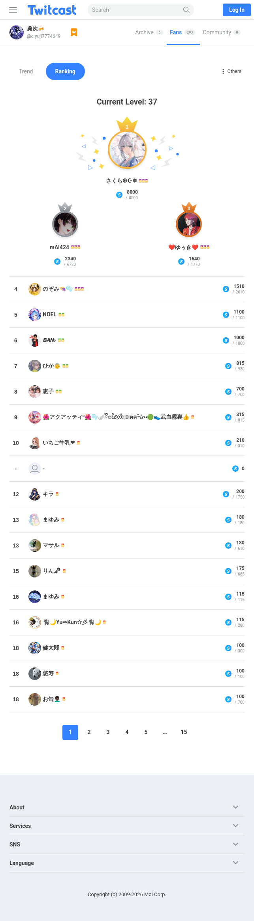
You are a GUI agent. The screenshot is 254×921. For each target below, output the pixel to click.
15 (184, 732)
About (16, 807)
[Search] (186, 10)
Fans (183, 32)
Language (21, 863)
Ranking (65, 71)
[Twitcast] (53, 10)
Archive (149, 32)
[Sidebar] (11, 10)
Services (20, 826)
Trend (26, 71)
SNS (14, 844)
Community (222, 32)
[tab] (149, 32)
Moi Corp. (155, 894)
